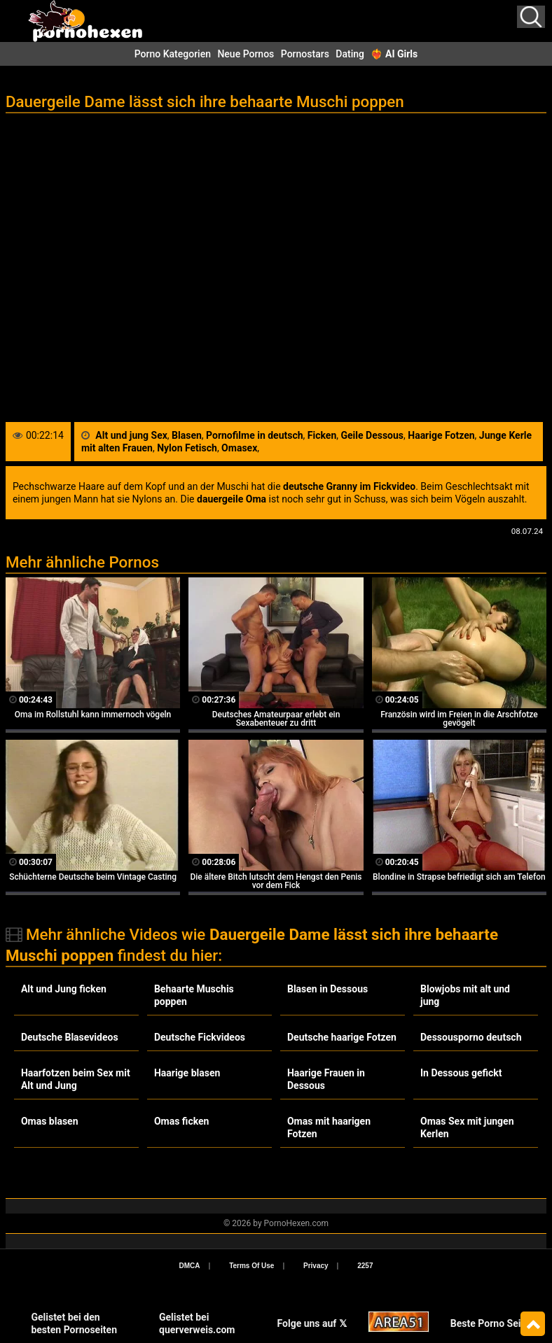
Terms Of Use (251, 1266)
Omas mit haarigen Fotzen (329, 1127)
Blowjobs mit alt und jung (465, 995)
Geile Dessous (371, 435)
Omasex (239, 447)
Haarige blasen (187, 1072)
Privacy (316, 1266)
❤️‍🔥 (394, 53)
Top (532, 1324)
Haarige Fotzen (441, 435)
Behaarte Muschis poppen (194, 995)
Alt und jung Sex (131, 435)
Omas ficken (181, 1121)
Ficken (322, 435)
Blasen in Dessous (327, 988)
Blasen (187, 435)
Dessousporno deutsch (470, 1037)
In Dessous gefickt (461, 1072)
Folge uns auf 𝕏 (311, 1323)
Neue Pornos (245, 53)
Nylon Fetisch (187, 447)
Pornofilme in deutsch (254, 435)
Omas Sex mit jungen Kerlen (467, 1127)
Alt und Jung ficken (63, 988)
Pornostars (305, 53)
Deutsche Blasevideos (69, 1037)
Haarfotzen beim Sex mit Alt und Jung (75, 1079)
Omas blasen (49, 1121)
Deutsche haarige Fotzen (341, 1037)
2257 (365, 1266)
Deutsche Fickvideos (199, 1037)
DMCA (189, 1266)
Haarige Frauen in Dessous (326, 1079)
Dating (350, 53)
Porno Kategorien (172, 53)
